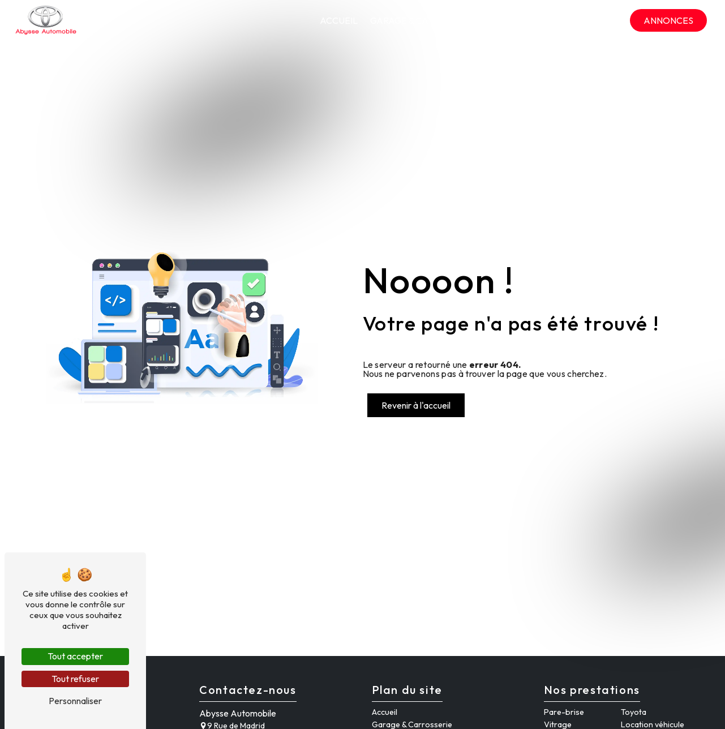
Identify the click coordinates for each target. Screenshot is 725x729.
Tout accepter (75, 656)
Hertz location (526, 20)
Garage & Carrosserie (423, 20)
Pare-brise (564, 712)
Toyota (633, 712)
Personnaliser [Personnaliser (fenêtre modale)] (75, 700)
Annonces (668, 20)
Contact (598, 20)
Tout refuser (75, 678)
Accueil (339, 20)
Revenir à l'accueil (416, 405)
